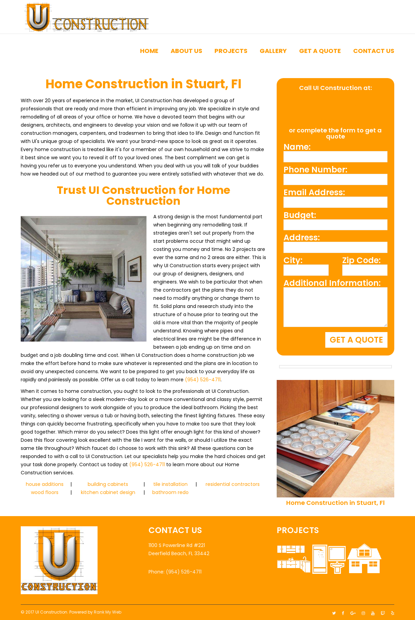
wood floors (44, 492)
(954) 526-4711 (203, 379)
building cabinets (108, 484)
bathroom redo (170, 492)
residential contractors (233, 484)
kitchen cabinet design (108, 492)
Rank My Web (107, 610)
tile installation (170, 484)
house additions (45, 484)
